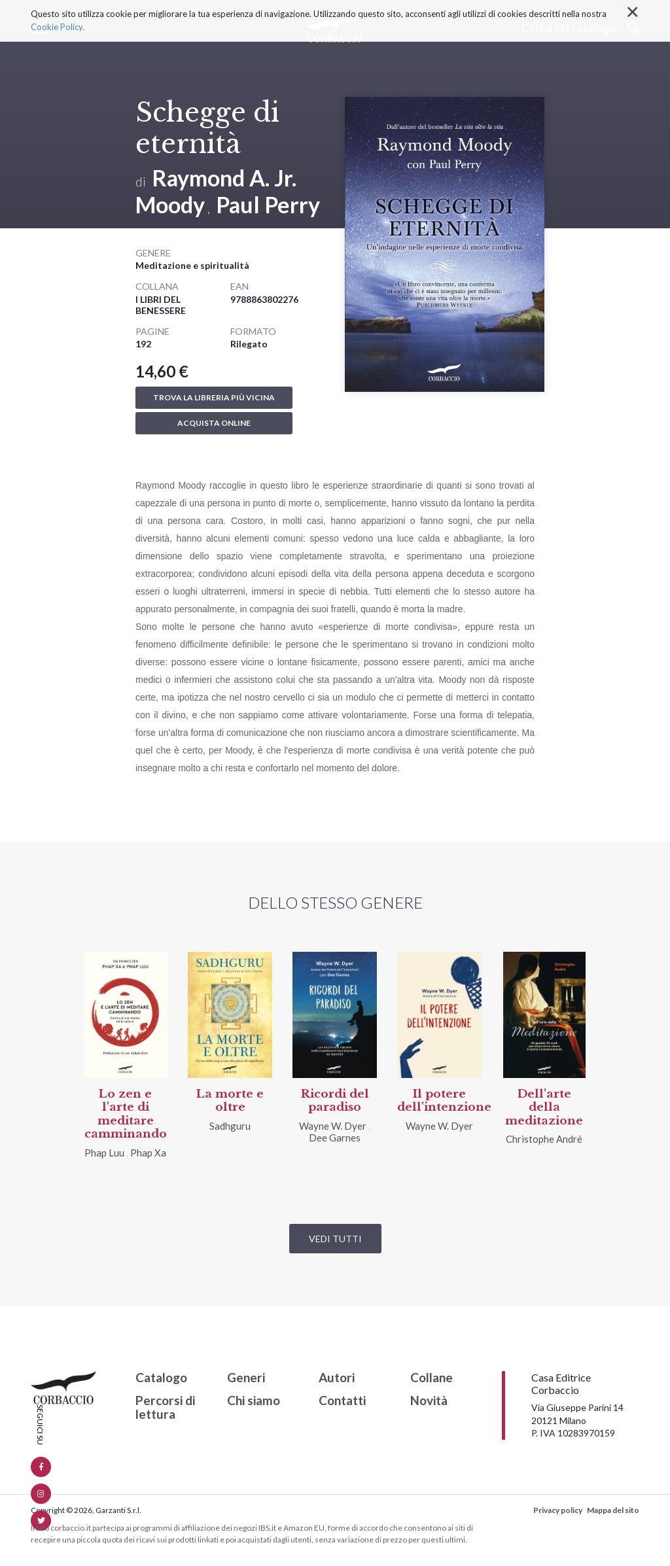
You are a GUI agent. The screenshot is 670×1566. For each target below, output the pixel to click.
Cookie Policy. (57, 27)
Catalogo (161, 1378)
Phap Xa (148, 1152)
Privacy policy (557, 1510)
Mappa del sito (613, 1510)
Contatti (342, 1401)
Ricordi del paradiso (335, 1100)
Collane (431, 1378)
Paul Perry (268, 204)
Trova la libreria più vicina (214, 397)
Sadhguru (230, 1126)
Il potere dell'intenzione (444, 1100)
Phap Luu (104, 1152)
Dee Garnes (335, 1137)
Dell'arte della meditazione (544, 1107)
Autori (337, 1378)
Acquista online (214, 423)
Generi (246, 1378)
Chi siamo (253, 1401)
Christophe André (544, 1139)
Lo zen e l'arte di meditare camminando (125, 1114)
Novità (429, 1401)
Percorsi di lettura (165, 1407)
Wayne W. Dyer (332, 1126)
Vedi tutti (335, 1238)
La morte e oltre (230, 1100)
